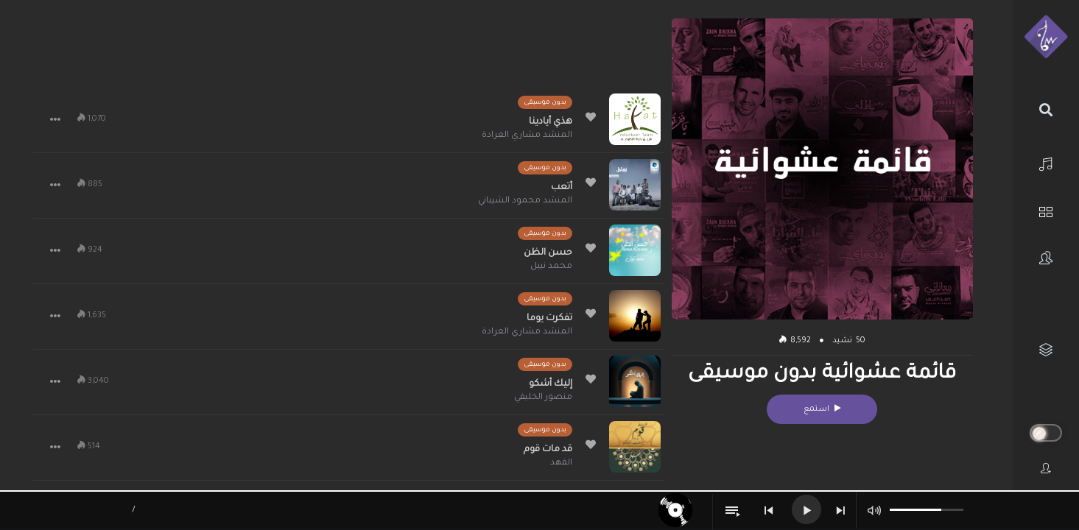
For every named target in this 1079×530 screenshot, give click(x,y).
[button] (55, 119)
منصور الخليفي (543, 398)
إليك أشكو (550, 384)
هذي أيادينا (550, 122)
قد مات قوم (548, 450)
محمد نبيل (551, 267)
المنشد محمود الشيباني (525, 201)
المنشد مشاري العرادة (527, 136)
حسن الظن (548, 253)
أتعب (561, 188)
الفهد (561, 463)
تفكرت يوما (549, 319)
